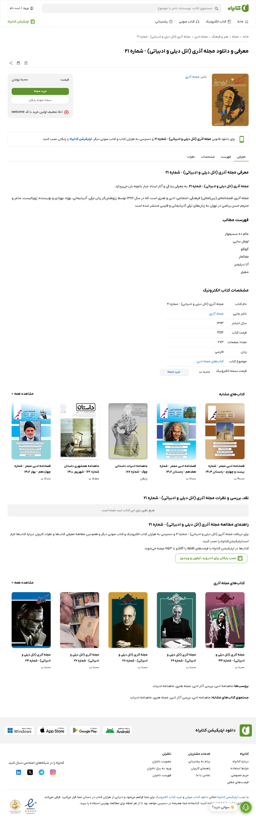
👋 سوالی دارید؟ (223, 807)
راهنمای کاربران (200, 768)
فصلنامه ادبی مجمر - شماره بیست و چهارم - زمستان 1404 (225, 469)
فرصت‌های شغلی (238, 782)
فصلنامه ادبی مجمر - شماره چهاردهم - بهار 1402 (32, 469)
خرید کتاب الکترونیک (168, 797)
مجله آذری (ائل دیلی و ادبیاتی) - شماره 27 (84, 658)
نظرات (191, 157)
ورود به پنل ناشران (159, 768)
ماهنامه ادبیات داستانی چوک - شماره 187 (131, 469)
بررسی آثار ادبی (202, 686)
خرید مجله (40, 91)
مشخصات (208, 157)
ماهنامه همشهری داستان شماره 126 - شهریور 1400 (81, 469)
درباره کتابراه (241, 761)
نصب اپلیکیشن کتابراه (231, 797)
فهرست (226, 157)
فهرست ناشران (162, 775)
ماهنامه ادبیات (163, 686)
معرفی (241, 157)
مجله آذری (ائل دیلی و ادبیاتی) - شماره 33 (230, 658)
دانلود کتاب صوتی (196, 797)
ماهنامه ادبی (224, 686)
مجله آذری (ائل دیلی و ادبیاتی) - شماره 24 (36, 658)
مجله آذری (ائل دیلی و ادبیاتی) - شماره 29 (181, 658)
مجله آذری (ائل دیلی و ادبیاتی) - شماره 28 (133, 658)
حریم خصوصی (240, 775)
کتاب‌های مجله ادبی (210, 361)
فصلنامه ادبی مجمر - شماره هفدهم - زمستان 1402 (178, 469)
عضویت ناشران (161, 761)
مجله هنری (183, 686)
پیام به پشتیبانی (199, 761)
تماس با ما (203, 775)
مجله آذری (192, 77)
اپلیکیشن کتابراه (18, 22)
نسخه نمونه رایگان (40, 100)
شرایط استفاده (239, 768)
